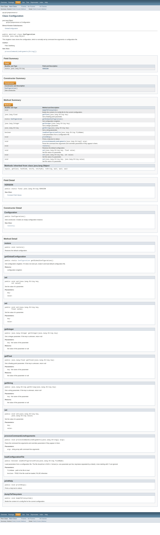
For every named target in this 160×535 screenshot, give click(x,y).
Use (23, 2)
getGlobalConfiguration (51, 121)
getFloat (45, 116)
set (43, 154)
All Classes (43, 6)
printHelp (46, 140)
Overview (4, 2)
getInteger (46, 126)
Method (23, 9)
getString (46, 130)
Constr (18, 9)
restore (45, 149)
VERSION (45, 70)
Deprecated (34, 2)
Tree (27, 2)
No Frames (31, 6)
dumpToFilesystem (49, 112)
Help (46, 2)
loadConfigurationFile (51, 135)
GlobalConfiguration (11, 28)
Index (41, 2)
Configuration (10, 90)
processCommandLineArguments (54, 145)
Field (13, 9)
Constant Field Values (14, 200)
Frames (23, 6)
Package (11, 2)
